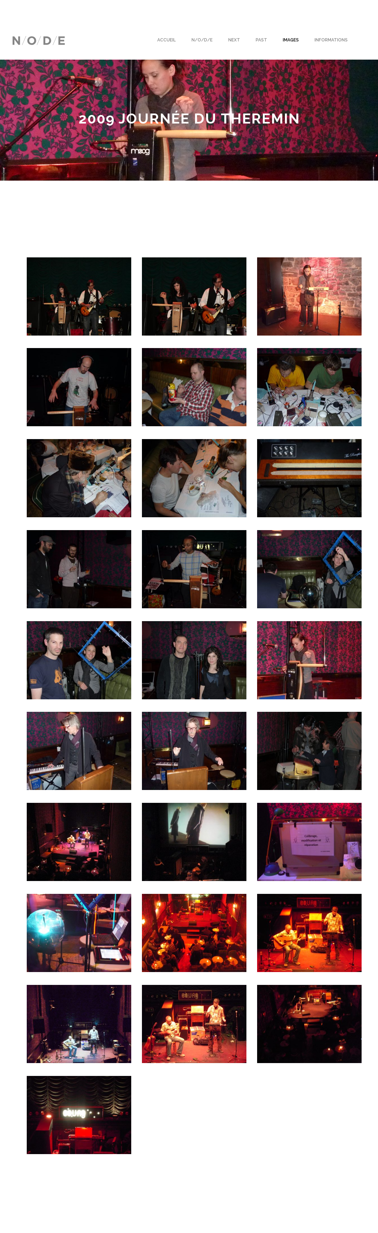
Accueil (166, 39)
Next (234, 39)
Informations (331, 39)
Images (291, 39)
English (20, 9)
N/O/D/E (202, 39)
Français (49, 9)
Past (261, 39)
